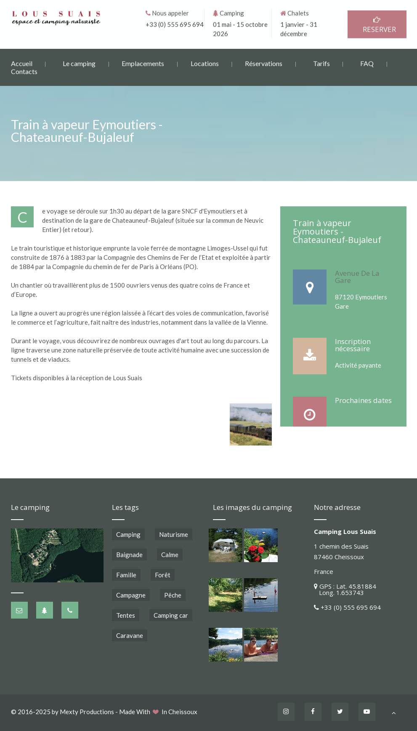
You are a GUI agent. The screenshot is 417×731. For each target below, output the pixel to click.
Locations (205, 63)
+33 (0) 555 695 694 (175, 23)
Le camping (79, 63)
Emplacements (143, 63)
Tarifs (321, 63)
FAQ (367, 63)
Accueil (21, 63)
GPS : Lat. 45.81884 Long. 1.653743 (345, 589)
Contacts (24, 71)
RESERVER (377, 24)
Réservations (263, 63)
